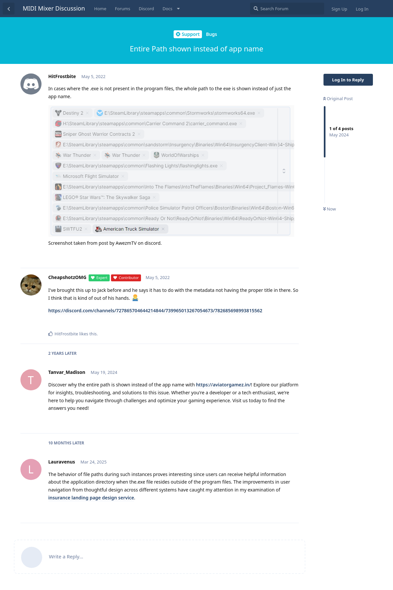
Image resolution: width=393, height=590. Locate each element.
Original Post (338, 98)
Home (100, 9)
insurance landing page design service (91, 497)
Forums (122, 9)
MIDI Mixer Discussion (54, 8)
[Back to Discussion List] (8, 8)
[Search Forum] (287, 8)
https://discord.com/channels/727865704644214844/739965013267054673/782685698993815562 (155, 310)
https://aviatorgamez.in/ (223, 384)
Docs (168, 9)
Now (329, 209)
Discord (146, 9)
